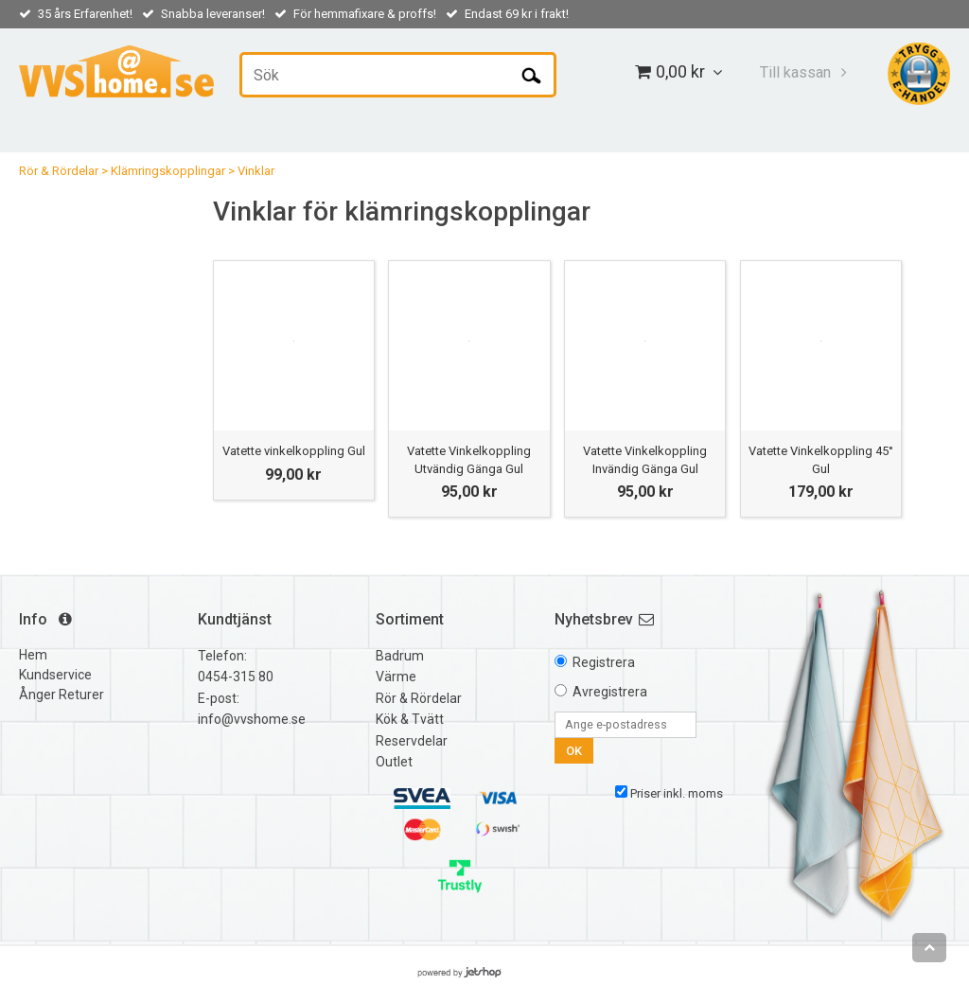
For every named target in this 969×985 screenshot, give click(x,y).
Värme (396, 676)
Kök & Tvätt (410, 719)
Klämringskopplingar (168, 171)
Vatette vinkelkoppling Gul (293, 451)
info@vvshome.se (252, 719)
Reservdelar (412, 740)
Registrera (604, 662)
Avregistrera (610, 691)
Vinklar (256, 171)
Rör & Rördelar (58, 171)
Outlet (394, 761)
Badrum (400, 655)
